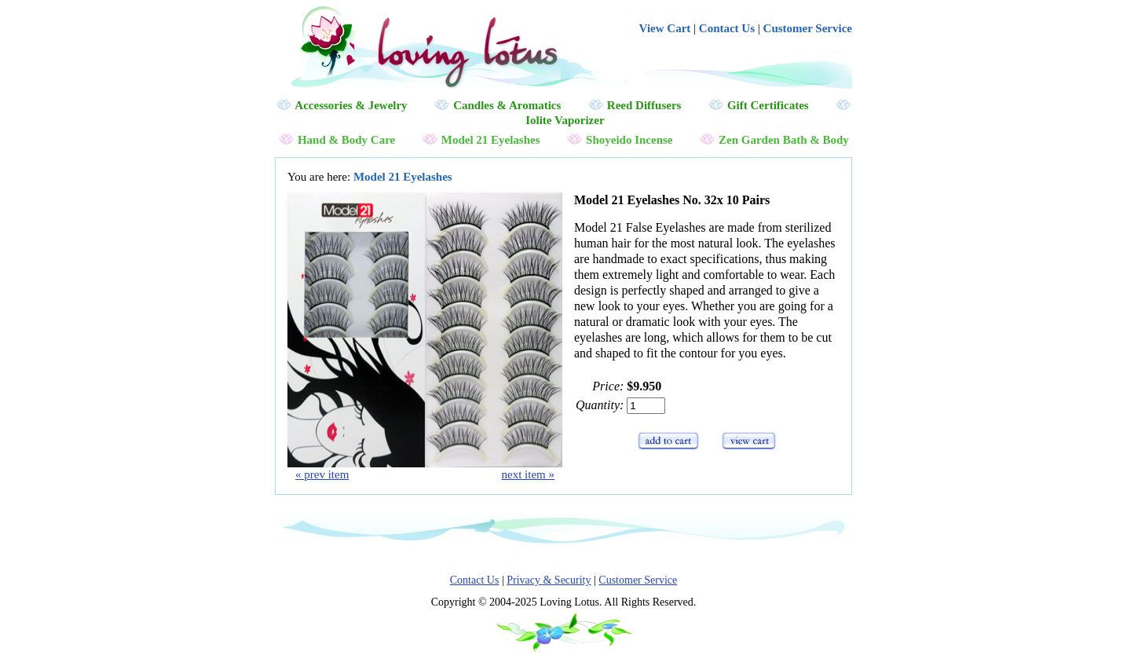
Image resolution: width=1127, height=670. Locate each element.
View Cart (665, 28)
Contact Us (727, 28)
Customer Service (807, 28)
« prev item (322, 474)
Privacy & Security (549, 580)
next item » (528, 474)
